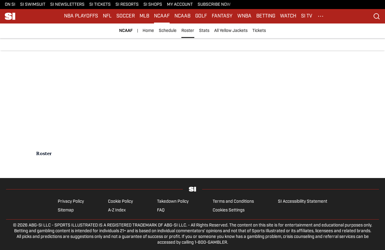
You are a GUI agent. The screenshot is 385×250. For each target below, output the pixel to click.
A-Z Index (117, 210)
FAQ (161, 210)
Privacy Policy (71, 201)
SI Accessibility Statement (302, 201)
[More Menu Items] (320, 16)
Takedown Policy (173, 201)
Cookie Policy (120, 201)
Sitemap (66, 210)
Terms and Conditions (233, 201)
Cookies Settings (229, 210)
